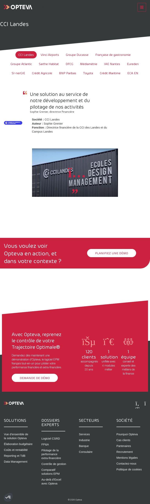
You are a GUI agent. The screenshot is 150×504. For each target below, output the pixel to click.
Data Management (15, 461)
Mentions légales (127, 457)
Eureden (133, 64)
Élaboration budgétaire (18, 444)
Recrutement (124, 451)
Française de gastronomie (113, 55)
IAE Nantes (112, 64)
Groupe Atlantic (21, 64)
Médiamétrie (88, 64)
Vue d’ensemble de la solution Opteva (16, 436)
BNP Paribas (67, 73)
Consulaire (86, 451)
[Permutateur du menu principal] (142, 7)
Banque (84, 446)
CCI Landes (26, 55)
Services (84, 434)
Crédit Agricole (42, 73)
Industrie (84, 440)
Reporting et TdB (14, 455)
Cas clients (123, 440)
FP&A (45, 444)
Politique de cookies (129, 469)
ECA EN (132, 73)
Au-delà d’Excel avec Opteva (51, 481)
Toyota (88, 73)
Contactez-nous (126, 463)
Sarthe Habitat (49, 64)
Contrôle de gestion (53, 464)
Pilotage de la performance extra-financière (51, 454)
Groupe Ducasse (77, 55)
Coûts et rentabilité (16, 449)
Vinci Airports (50, 55)
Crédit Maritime (110, 73)
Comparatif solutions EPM (50, 471)
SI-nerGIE (18, 73)
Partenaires (123, 446)
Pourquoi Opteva (127, 434)
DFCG (69, 64)
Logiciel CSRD (50, 438)
